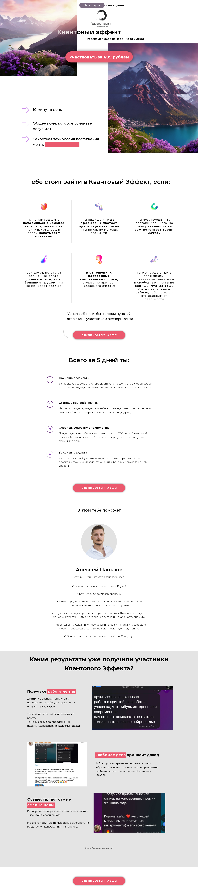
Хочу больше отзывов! (99, 848)
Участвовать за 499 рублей (99, 57)
